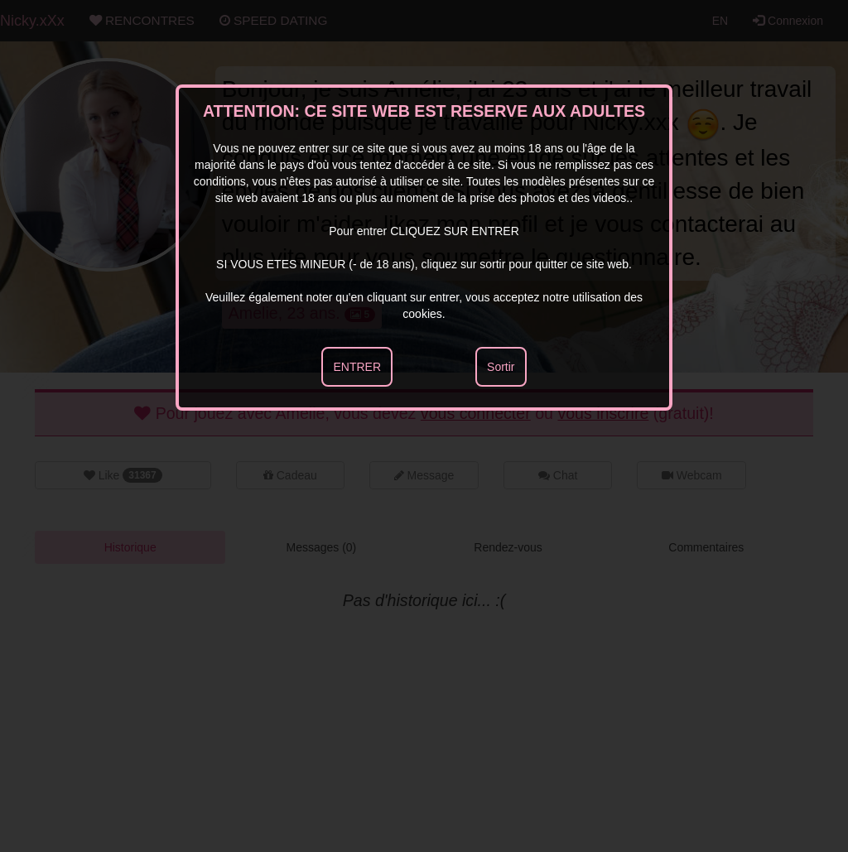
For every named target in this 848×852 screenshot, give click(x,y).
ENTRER (357, 366)
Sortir (500, 366)
